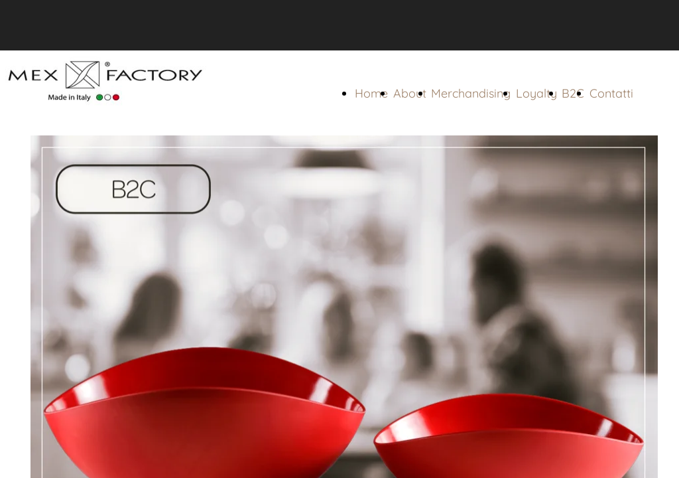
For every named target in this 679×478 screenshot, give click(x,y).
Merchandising (471, 93)
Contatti (611, 93)
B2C (573, 93)
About (409, 93)
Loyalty (536, 93)
